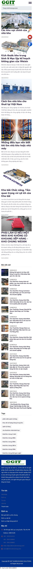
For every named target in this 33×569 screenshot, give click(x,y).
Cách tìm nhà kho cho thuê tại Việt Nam (13, 103)
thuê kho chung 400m (9, 438)
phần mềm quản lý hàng (10, 419)
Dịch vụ (3, 497)
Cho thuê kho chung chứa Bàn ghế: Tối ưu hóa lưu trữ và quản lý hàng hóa (20, 357)
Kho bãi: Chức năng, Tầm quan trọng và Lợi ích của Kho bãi (16, 193)
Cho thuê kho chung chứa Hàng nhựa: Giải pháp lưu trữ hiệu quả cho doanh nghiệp (20, 348)
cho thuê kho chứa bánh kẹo (11, 430)
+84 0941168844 (9, 539)
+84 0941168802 (9, 542)
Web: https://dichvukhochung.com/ (13, 546)
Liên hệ (3, 503)
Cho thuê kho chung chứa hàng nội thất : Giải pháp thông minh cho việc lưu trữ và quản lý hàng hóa (20, 396)
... (9, 74)
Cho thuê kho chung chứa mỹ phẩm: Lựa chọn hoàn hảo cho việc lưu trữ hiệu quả (21, 283)
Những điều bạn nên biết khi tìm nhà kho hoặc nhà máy (16, 145)
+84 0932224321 (9, 536)
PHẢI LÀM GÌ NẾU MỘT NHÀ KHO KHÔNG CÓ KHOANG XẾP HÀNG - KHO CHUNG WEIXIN (15, 237)
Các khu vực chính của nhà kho (14, 32)
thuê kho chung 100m (9, 449)
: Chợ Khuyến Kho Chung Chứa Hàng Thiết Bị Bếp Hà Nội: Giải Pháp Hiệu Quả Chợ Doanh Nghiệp (21, 406)
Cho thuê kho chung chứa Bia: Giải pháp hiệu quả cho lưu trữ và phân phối (21, 339)
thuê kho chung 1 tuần (9, 434)
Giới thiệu (4, 494)
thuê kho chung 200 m (9, 445)
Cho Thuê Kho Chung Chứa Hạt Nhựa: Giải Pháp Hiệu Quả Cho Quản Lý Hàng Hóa (20, 385)
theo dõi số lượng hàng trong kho (13, 423)
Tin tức (3, 500)
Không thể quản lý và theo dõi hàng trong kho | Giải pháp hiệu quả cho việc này (20, 274)
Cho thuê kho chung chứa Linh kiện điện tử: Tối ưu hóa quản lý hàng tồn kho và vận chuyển (20, 367)
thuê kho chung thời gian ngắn (12, 453)
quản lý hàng (6, 426)
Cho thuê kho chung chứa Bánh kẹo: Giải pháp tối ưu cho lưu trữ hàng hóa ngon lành (20, 320)
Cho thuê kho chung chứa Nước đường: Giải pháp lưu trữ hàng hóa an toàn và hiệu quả (21, 376)
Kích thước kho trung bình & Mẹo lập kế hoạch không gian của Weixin (15, 58)
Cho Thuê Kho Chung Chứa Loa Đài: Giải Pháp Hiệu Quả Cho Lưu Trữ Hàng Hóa (20, 330)
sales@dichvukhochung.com (12, 549)
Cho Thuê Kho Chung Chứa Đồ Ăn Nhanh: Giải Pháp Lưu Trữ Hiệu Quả (20, 311)
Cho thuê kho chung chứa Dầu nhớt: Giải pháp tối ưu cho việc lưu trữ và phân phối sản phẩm (20, 302)
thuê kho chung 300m (9, 442)
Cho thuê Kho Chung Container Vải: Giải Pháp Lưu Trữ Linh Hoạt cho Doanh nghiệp (20, 292)
